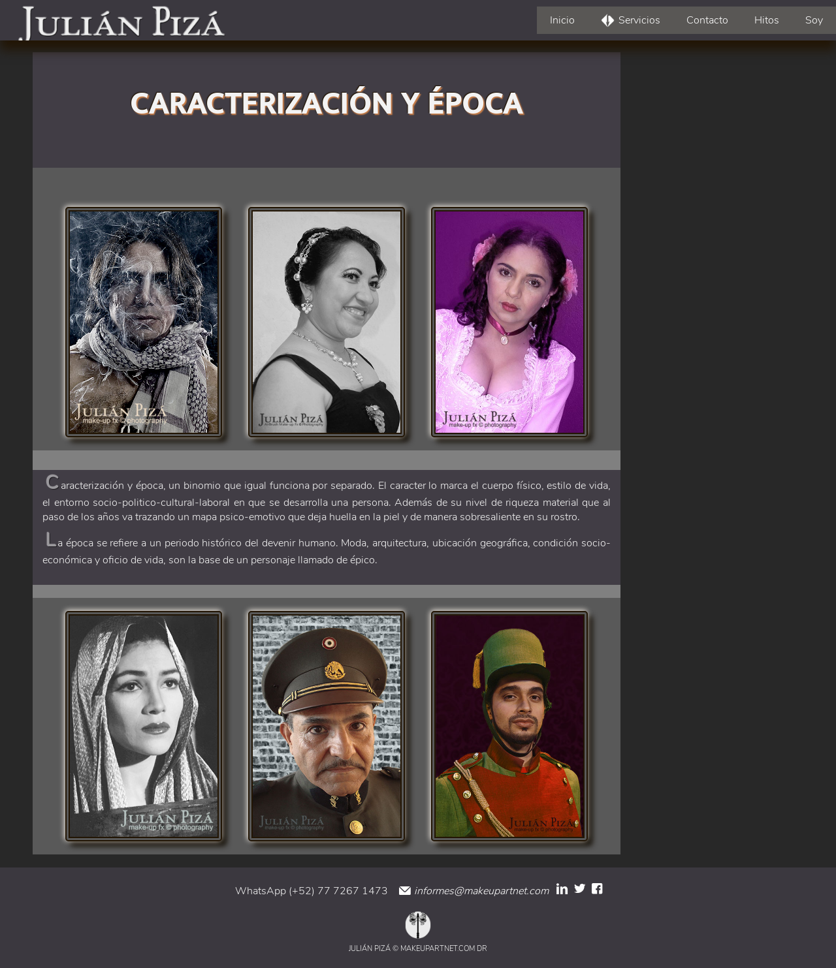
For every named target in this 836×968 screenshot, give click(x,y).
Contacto (707, 20)
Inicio (562, 20)
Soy (814, 20)
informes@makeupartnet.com (480, 891)
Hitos (766, 20)
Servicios (639, 20)
